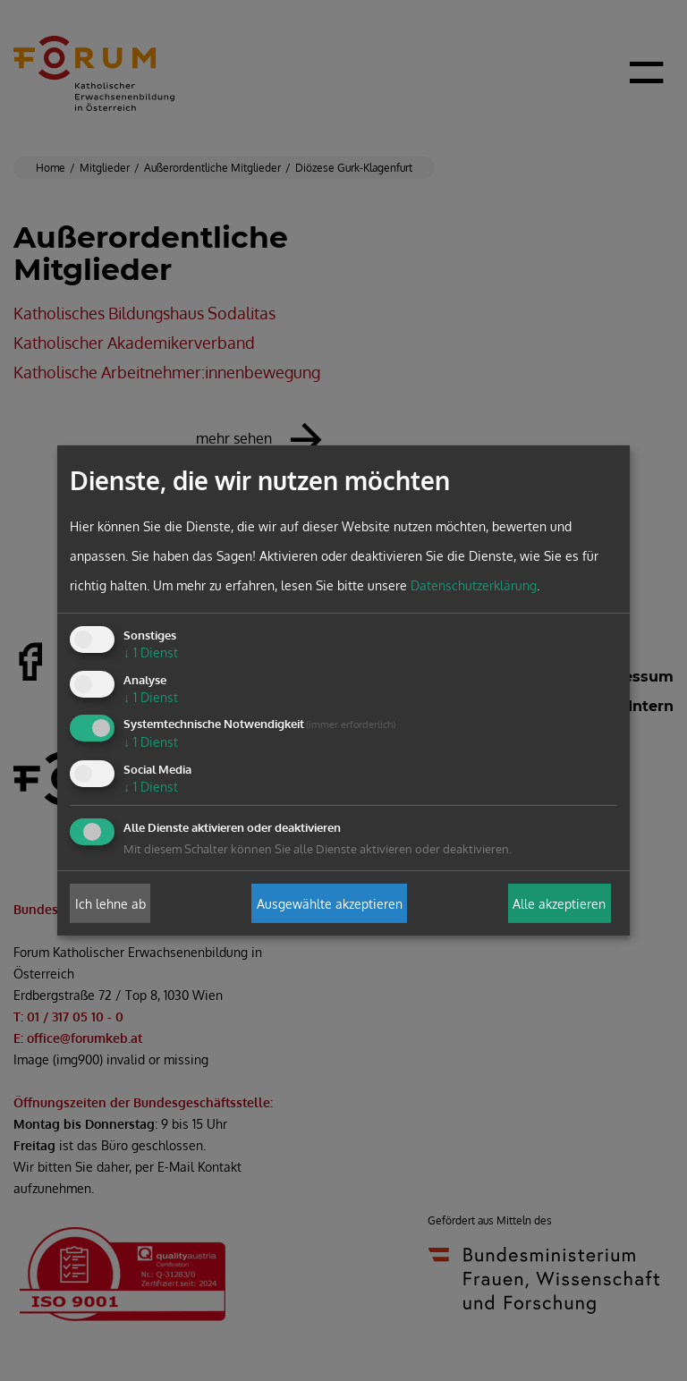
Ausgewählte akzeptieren (330, 903)
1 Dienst (150, 652)
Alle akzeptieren (559, 903)
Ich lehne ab (110, 903)
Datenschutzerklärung (474, 585)
